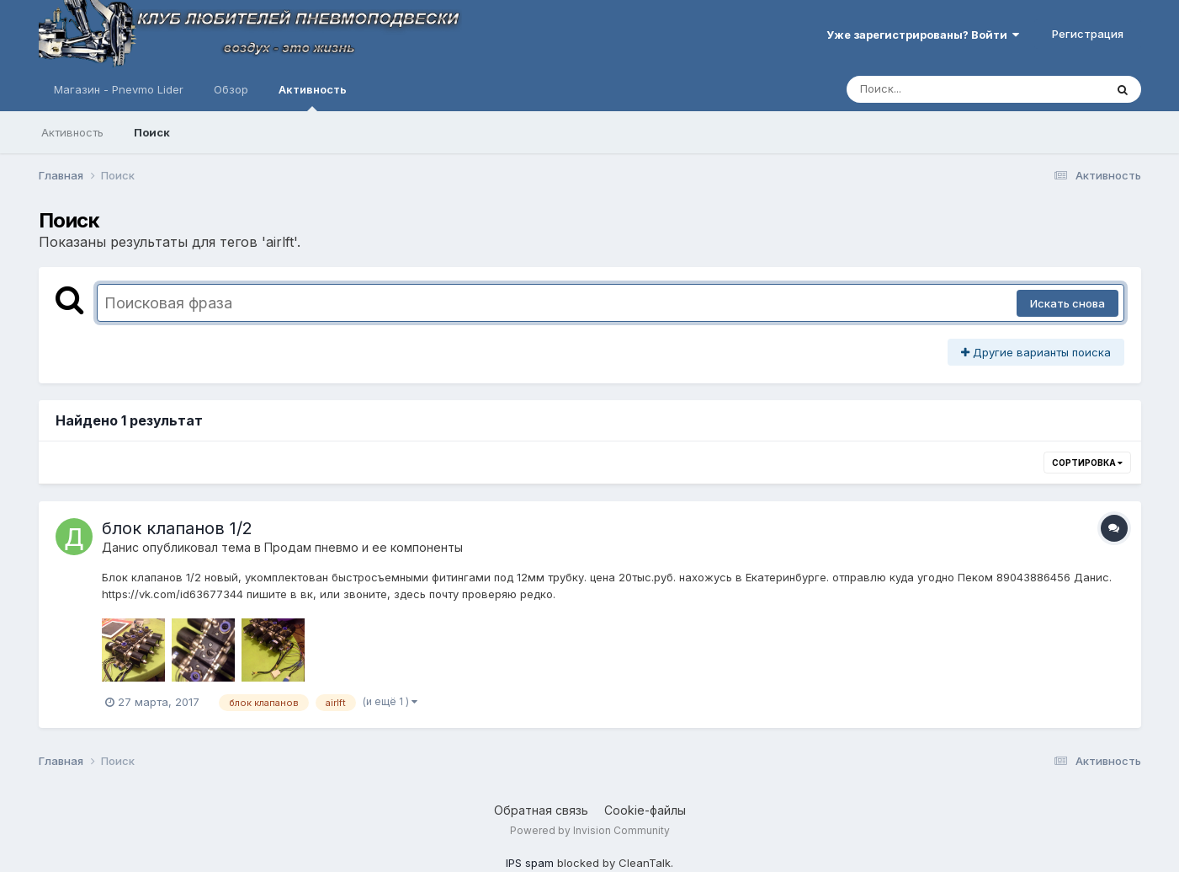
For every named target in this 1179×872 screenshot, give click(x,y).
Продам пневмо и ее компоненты (363, 547)
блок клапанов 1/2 (177, 528)
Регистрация (1087, 33)
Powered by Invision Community (590, 830)
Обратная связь (541, 810)
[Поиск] (943, 89)
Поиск (152, 132)
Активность (313, 97)
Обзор (231, 89)
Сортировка (1087, 462)
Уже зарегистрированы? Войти (922, 34)
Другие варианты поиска (1036, 352)
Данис (120, 547)
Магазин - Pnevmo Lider (118, 89)
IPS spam (530, 862)
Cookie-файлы (645, 810)
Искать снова (1067, 303)
